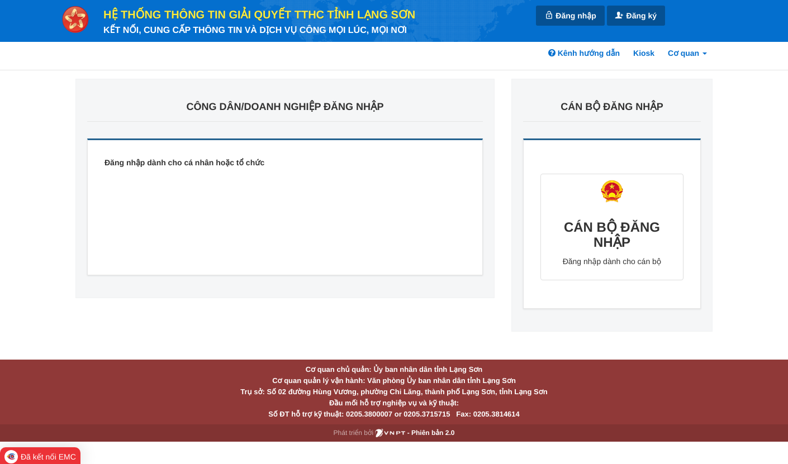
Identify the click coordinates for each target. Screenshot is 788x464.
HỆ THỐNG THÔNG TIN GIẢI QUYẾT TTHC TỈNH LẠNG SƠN (259, 15)
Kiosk (643, 53)
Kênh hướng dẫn (584, 53)
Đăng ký (636, 15)
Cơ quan (687, 53)
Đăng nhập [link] (570, 15)
